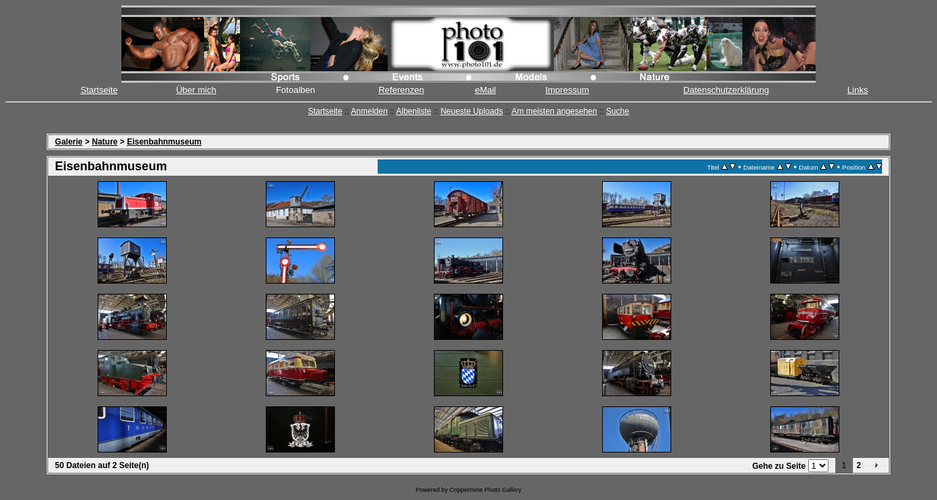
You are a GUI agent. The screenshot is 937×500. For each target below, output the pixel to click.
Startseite (99, 90)
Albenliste (413, 111)
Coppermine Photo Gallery (485, 489)
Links (858, 90)
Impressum (567, 90)
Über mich (196, 90)
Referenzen (401, 90)
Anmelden (369, 111)
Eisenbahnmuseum (164, 142)
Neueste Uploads (472, 111)
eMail (485, 90)
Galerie (69, 142)
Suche (617, 111)
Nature (104, 142)
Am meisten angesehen (554, 111)
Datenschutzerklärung (726, 90)
